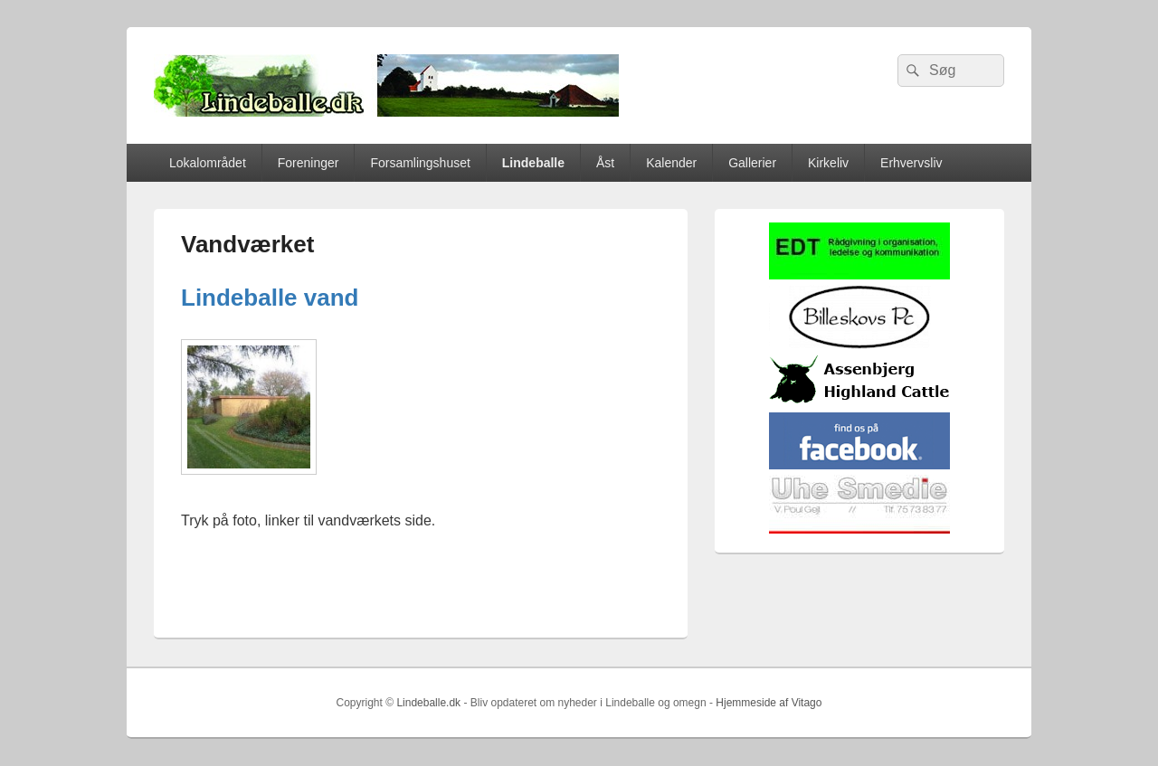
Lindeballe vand (270, 297)
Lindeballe (533, 163)
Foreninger (308, 163)
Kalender (671, 163)
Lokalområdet (207, 163)
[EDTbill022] (859, 275)
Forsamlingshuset (420, 163)
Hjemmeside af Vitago (768, 702)
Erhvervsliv (911, 163)
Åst (605, 163)
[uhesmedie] (859, 529)
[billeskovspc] (859, 345)
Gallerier (752, 163)
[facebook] (859, 465)
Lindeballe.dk (428, 702)
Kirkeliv (828, 163)
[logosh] (859, 403)
